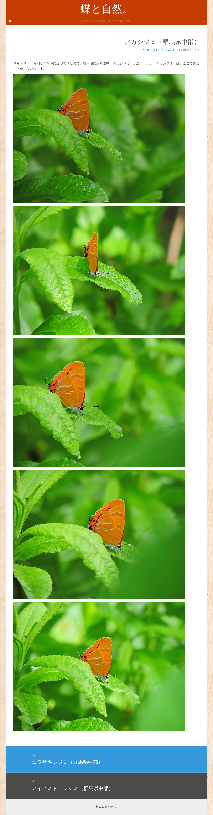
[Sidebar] (10, 21)
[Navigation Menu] (203, 21)
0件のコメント (191, 49)
